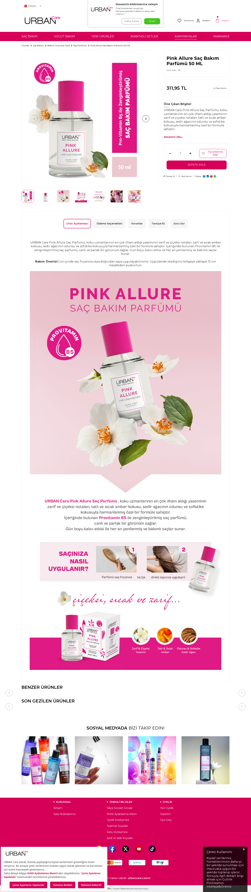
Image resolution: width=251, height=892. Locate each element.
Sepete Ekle (197, 164)
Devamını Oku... (173, 136)
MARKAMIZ (221, 36)
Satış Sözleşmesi (117, 832)
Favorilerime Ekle (212, 153)
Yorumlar (137, 223)
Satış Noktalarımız (65, 814)
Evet (152, 21)
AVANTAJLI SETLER (144, 36)
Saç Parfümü (80, 45)
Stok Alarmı (185, 176)
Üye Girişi (166, 820)
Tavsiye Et (169, 176)
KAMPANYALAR (186, 36)
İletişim (58, 808)
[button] (34, 118)
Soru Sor (179, 223)
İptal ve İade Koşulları (120, 838)
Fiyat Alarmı (220, 88)
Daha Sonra (131, 21)
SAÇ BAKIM (30, 36)
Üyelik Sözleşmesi (118, 820)
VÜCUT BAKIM (64, 36)
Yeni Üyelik (166, 808)
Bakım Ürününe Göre (58, 45)
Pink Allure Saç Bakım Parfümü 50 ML (110, 45)
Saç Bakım (38, 45)
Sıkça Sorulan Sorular (119, 808)
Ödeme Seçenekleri (109, 223)
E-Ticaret (115, 888)
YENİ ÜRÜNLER (103, 36)
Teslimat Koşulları (117, 826)
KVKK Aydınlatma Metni (122, 814)
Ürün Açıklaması (77, 223)
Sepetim (165, 814)
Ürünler (25, 45)
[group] (90, 118)
